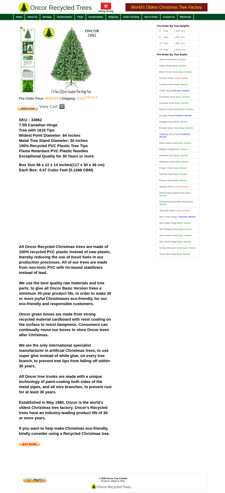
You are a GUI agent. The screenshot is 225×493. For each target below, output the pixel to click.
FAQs (80, 17)
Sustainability (95, 17)
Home (19, 17)
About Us (32, 17)
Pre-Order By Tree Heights (173, 25)
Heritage (47, 17)
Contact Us (169, 17)
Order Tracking (131, 17)
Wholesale (185, 17)
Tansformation (64, 17)
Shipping (113, 17)
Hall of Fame (151, 17)
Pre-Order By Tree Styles (172, 54)
